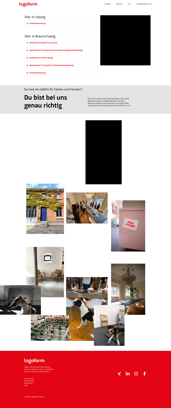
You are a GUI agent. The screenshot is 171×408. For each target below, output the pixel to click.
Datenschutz (29, 381)
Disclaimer (28, 383)
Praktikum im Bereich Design (41, 58)
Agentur (119, 4)
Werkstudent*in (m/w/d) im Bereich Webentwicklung (51, 65)
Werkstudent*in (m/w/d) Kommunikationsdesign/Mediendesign (56, 50)
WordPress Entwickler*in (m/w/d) (43, 42)
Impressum (29, 378)
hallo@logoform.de (144, 4)
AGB (26, 385)
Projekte (108, 4)
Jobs (129, 4)
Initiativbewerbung (37, 23)
